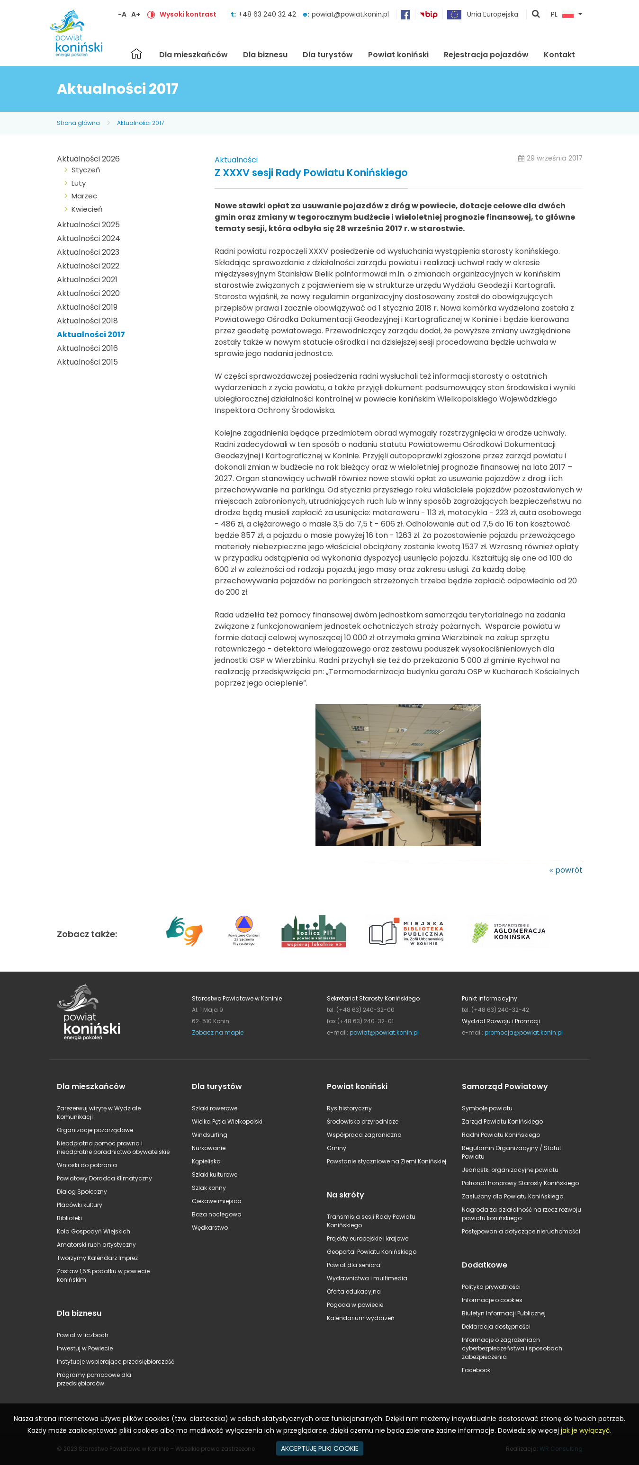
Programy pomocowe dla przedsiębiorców (94, 1379)
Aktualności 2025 (88, 224)
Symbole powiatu (487, 1108)
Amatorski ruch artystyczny (96, 1245)
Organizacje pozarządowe (95, 1130)
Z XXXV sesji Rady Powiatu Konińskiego (311, 173)
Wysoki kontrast (188, 14)
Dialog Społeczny (82, 1192)
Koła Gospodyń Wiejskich (93, 1231)
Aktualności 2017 (140, 123)
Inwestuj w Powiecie (85, 1348)
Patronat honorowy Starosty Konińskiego (520, 1183)
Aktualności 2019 (87, 307)
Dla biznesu (265, 54)
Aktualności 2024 (88, 238)
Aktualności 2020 (88, 293)
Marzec (84, 196)
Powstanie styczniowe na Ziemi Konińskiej (386, 1161)
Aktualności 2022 (88, 265)
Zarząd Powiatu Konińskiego (502, 1121)
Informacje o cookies (492, 1300)
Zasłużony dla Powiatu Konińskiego (512, 1196)
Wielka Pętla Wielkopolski (227, 1121)
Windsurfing (209, 1135)
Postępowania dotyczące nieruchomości (521, 1231)
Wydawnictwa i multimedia (367, 1278)
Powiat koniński (398, 54)
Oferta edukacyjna (354, 1291)
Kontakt (559, 54)
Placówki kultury (79, 1205)
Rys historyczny (349, 1108)
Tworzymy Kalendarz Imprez (97, 1258)
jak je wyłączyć (585, 1430)
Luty (79, 183)
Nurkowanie (208, 1148)
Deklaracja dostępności (496, 1326)
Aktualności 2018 (87, 320)
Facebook (476, 1370)
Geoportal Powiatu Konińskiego (371, 1252)
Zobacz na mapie (217, 1032)
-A (122, 14)
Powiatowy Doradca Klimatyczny (104, 1178)
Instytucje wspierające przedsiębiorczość (115, 1362)
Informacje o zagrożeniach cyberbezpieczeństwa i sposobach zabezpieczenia (512, 1348)
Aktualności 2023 (88, 252)
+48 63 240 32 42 (268, 14)
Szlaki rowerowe (214, 1108)
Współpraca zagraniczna (364, 1135)
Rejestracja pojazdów (486, 54)
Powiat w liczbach (82, 1335)
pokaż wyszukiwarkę (536, 14)
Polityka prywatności (491, 1287)
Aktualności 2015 (87, 362)
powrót (569, 870)
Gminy (336, 1148)
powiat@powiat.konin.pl (350, 14)
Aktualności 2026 (88, 158)
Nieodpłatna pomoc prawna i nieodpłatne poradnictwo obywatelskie (113, 1147)
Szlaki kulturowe (214, 1174)
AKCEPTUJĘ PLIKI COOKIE (320, 1448)
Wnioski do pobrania (87, 1165)
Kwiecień (87, 209)
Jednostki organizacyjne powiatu (510, 1170)
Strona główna (136, 53)
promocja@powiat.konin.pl (524, 1032)
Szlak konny (209, 1188)
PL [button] (562, 14)
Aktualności (236, 159)
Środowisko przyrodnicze (362, 1121)
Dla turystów (328, 54)
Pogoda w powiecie (355, 1305)
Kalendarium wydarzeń (361, 1318)
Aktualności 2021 (87, 279)
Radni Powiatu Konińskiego (501, 1135)
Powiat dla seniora (353, 1265)
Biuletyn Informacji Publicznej (504, 1313)
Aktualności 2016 (87, 348)
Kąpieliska (206, 1161)
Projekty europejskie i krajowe (367, 1238)
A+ (135, 14)
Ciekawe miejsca (217, 1201)
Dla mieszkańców (193, 54)
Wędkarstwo (210, 1228)
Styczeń (86, 170)
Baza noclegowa (217, 1214)
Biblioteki (69, 1218)
